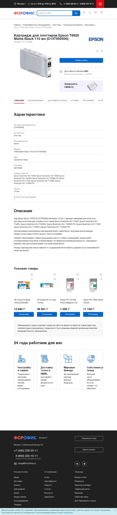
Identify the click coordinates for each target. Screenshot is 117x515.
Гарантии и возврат (83, 485)
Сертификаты (50, 481)
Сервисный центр (82, 489)
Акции (16, 477)
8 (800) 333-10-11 (87, 4)
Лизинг (17, 493)
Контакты (48, 493)
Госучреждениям (21, 501)
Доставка (18, 481)
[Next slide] (102, 369)
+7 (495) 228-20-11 (70, 4)
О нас (46, 477)
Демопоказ (49, 497)
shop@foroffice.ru (27, 464)
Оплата (17, 485)
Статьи (47, 489)
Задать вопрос (89, 449)
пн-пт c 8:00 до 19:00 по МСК (43, 4)
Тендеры (17, 505)
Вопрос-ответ (81, 477)
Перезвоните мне (89, 438)
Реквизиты (79, 481)
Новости (48, 485)
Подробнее (68, 513)
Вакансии (79, 493)
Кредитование (20, 497)
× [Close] (114, 510)
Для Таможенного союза (85, 501)
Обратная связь (81, 497)
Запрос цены (81, 60)
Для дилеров (19, 489)
